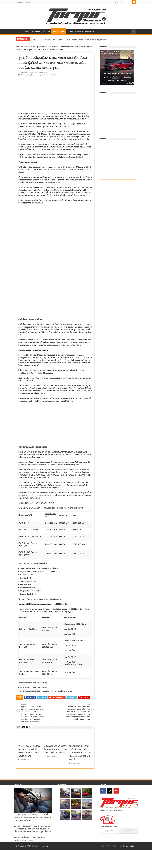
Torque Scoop (58, 31)
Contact (27, 2)
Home (19, 31)
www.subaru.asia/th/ (64, 690)
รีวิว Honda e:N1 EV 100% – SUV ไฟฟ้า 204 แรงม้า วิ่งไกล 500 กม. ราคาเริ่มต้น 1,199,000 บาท (69, 40)
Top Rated (109, 830)
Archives (89, 31)
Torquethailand (129, 846)
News (26, 31)
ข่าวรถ (56, 75)
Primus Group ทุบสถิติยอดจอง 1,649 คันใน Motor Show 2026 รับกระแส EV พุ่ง (29, 751)
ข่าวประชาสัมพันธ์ (47, 75)
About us (20, 2)
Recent (128, 830)
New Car (46, 31)
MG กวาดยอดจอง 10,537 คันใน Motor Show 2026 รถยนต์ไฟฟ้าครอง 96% (55, 749)
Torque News (30, 46)
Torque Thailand (27, 72)
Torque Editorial (74, 31)
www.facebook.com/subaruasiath (34, 687)
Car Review (35, 31)
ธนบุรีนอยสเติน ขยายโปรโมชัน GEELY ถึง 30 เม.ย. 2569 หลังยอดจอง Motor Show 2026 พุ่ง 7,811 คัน (80, 752)
